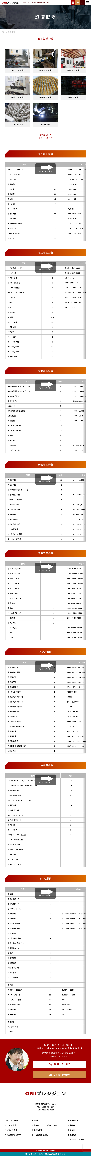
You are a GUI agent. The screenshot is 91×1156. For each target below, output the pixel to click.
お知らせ (71, 1130)
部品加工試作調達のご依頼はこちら (45, 1154)
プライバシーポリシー (77, 1140)
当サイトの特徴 (11, 1120)
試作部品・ (44, 1125)
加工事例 (35, 1120)
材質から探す (11, 1130)
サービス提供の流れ (40, 1135)
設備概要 (71, 1125)
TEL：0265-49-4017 (45, 1107)
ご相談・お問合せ (59, 1074)
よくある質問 (37, 1130)
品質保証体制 (73, 1120)
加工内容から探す (13, 1135)
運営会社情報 (73, 1135)
